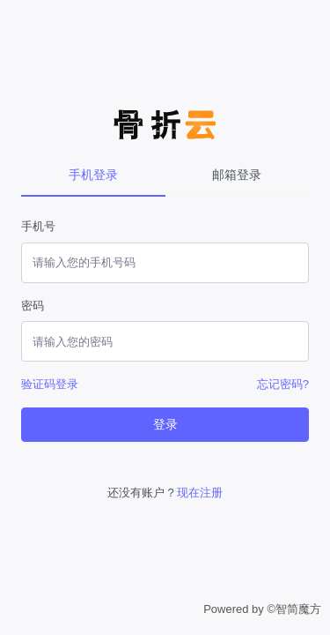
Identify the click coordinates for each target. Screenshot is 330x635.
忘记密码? (283, 384)
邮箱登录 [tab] (236, 175)
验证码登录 (49, 384)
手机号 (38, 226)
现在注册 (200, 492)
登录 (165, 424)
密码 (32, 305)
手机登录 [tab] (93, 175)
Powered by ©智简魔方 (262, 609)
